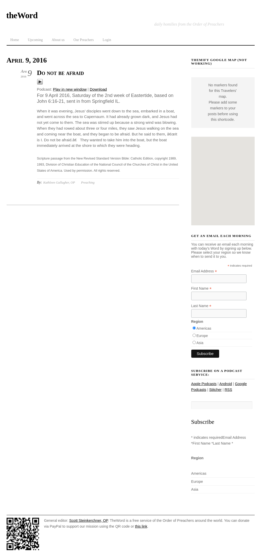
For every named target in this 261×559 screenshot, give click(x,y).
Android (225, 384)
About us (58, 40)
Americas (204, 328)
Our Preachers (84, 40)
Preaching (87, 182)
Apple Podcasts (204, 384)
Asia (200, 343)
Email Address (204, 271)
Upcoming (35, 40)
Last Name (201, 306)
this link (141, 526)
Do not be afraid (60, 72)
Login (106, 40)
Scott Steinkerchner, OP (88, 520)
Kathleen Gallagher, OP (59, 182)
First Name (201, 288)
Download (98, 89)
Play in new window (70, 89)
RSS (228, 390)
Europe (202, 336)
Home (14, 40)
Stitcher (215, 390)
